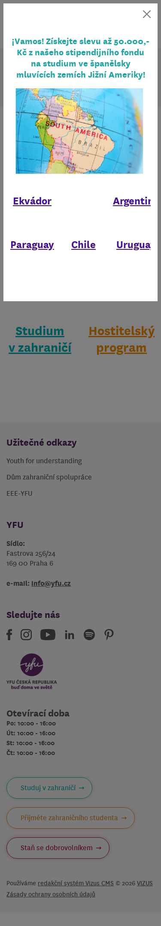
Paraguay (32, 244)
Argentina (136, 201)
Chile (83, 244)
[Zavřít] (147, 14)
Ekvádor (32, 201)
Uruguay (136, 244)
